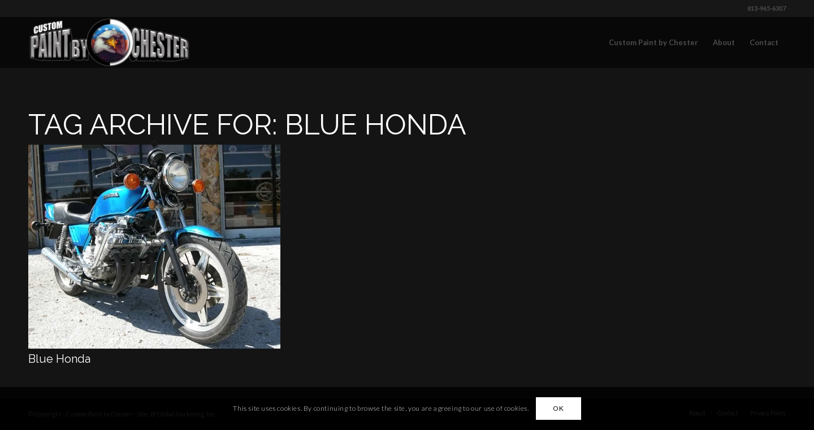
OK (558, 408)
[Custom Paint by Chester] (109, 42)
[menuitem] (653, 42)
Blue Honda (59, 359)
